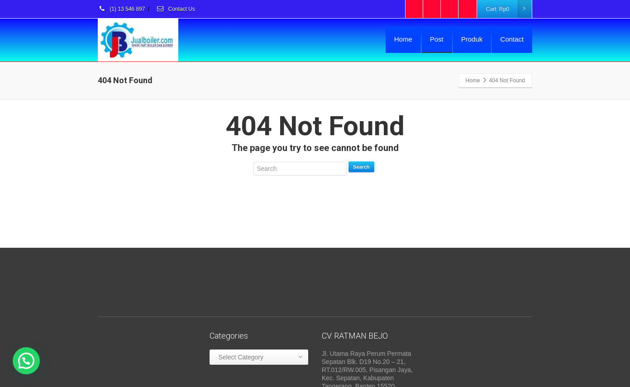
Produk (472, 39)
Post (437, 39)
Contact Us (175, 9)
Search (361, 167)
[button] (26, 360)
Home (403, 39)
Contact (512, 39)
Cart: (508, 9)
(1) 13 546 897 (121, 9)
